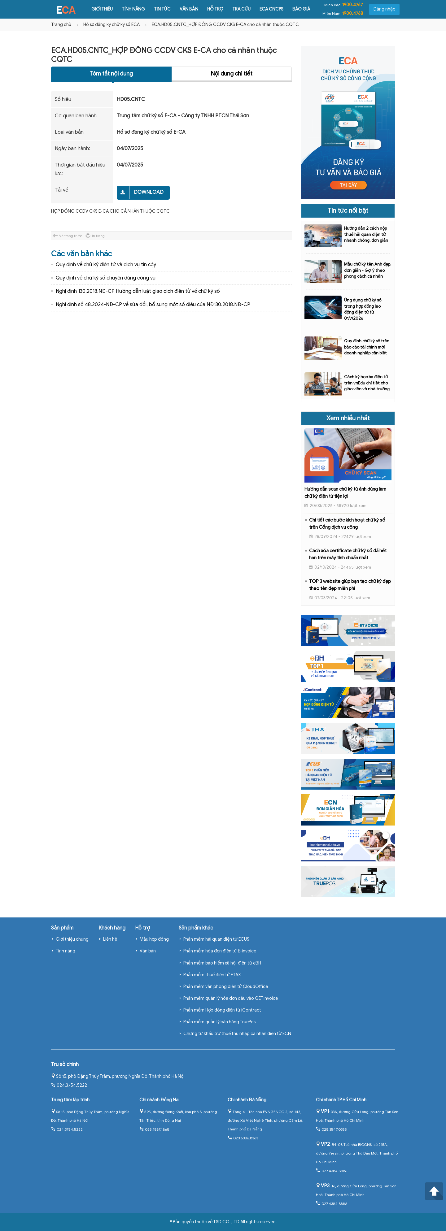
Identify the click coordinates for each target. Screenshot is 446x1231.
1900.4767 (352, 4)
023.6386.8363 (243, 1138)
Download (149, 192)
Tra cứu (236, 9)
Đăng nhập (384, 9)
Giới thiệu (96, 9)
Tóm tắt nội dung (111, 73)
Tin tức (156, 9)
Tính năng (127, 9)
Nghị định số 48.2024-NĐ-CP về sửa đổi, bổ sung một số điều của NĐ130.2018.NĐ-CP (153, 304)
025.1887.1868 (154, 1129)
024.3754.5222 (69, 1085)
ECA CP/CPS (266, 9)
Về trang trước (70, 236)
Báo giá (295, 9)
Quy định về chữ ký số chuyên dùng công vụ (105, 278)
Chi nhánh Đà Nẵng (247, 1100)
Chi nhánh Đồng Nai (159, 1100)
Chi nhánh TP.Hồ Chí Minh (341, 1100)
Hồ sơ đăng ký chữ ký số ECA (111, 24)
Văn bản (183, 9)
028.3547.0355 (331, 1129)
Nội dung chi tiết (231, 73)
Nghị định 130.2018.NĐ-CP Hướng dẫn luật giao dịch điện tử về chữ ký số (138, 291)
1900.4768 (352, 13)
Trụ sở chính (65, 1064)
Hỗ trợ (210, 9)
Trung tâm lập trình (70, 1100)
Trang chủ (61, 24)
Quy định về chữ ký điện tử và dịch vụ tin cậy (106, 265)
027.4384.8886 (331, 1170)
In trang (98, 236)
